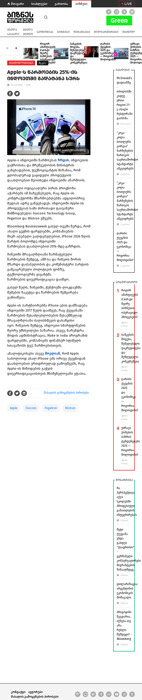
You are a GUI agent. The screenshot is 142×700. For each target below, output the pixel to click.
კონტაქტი (18, 692)
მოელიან (52, 353)
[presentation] (7, 48)
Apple (13, 408)
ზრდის (63, 160)
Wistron (70, 408)
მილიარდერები (106, 32)
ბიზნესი (81, 3)
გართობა (61, 3)
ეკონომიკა (45, 32)
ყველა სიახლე (13, 32)
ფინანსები (81, 32)
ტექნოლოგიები (21, 63)
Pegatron (51, 408)
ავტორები (35, 692)
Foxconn (31, 408)
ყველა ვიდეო (28, 32)
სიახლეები (39, 3)
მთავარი (17, 3)
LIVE (128, 4)
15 (77, 693)
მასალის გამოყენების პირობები (66, 392)
